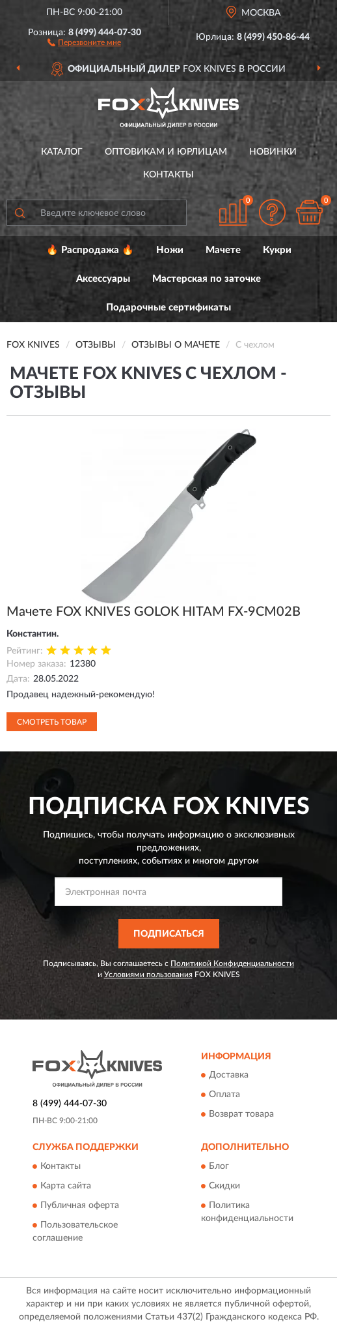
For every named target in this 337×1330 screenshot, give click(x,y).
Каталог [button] (62, 152)
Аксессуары (103, 279)
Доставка (229, 1075)
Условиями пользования (148, 974)
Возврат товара (241, 1114)
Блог (219, 1166)
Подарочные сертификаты (168, 307)
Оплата (224, 1095)
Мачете (223, 250)
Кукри (277, 250)
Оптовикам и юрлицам (166, 152)
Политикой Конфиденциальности (232, 963)
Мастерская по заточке (206, 279)
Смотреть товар (52, 722)
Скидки (224, 1185)
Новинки (273, 152)
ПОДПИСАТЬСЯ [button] (168, 934)
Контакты (168, 174)
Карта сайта (65, 1185)
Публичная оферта (79, 1205)
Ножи (169, 250)
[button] (84, 42)
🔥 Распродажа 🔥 (90, 250)
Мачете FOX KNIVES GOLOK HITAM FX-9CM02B (154, 611)
